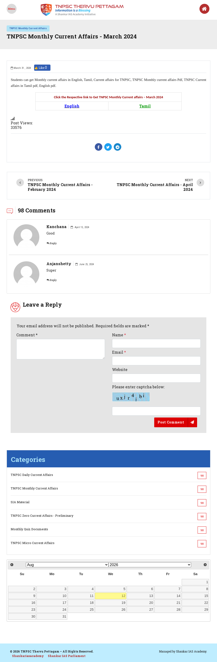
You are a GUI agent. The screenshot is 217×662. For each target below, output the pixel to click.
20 (151, 603)
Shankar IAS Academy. (191, 651)
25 (92, 609)
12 (123, 596)
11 (92, 596)
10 (64, 596)
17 (64, 603)
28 (178, 609)
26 (123, 609)
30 (33, 616)
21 (178, 603)
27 (151, 609)
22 (206, 603)
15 (206, 596)
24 (64, 609)
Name (119, 335)
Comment (27, 335)
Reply (52, 243)
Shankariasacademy (28, 656)
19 (123, 603)
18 (92, 603)
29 (206, 609)
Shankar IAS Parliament (67, 656)
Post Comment (171, 422)
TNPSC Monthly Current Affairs (28, 28)
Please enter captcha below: (138, 393)
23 (33, 609)
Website (119, 369)
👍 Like (42, 67)
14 (178, 596)
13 (151, 596)
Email (119, 352)
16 (33, 603)
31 (64, 616)
